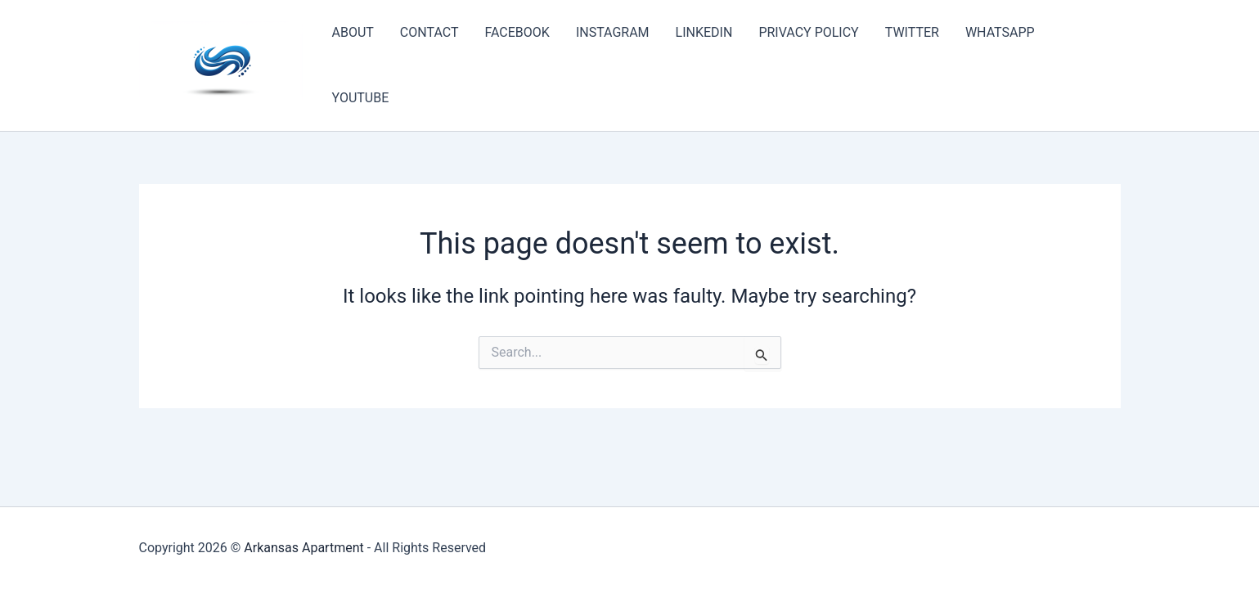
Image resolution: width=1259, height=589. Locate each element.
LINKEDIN (704, 32)
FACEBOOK (516, 32)
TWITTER (912, 32)
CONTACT (429, 32)
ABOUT (353, 32)
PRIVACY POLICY (808, 32)
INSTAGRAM (613, 32)
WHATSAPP (1000, 32)
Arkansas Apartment (303, 547)
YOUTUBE (360, 98)
